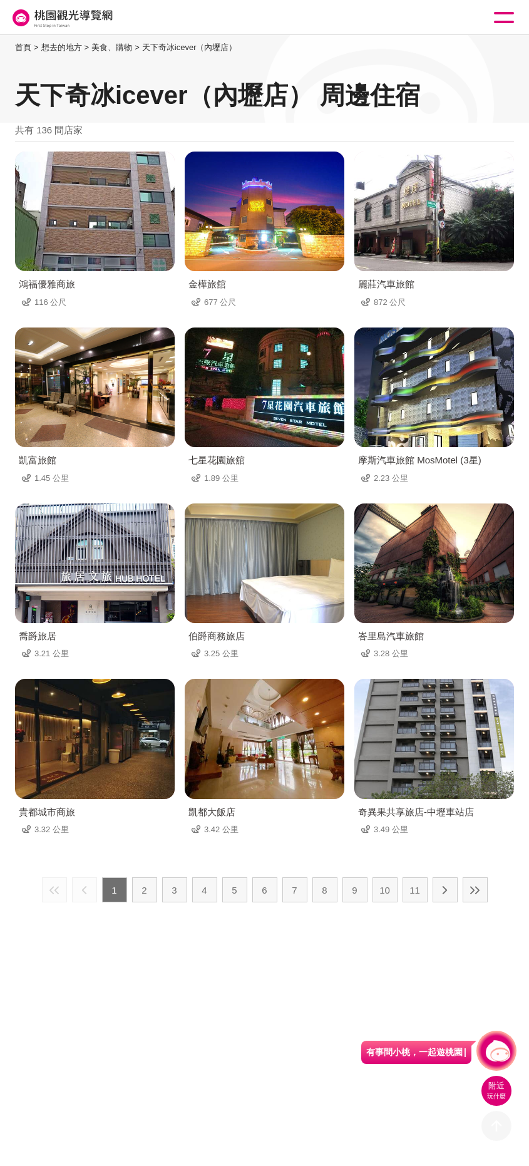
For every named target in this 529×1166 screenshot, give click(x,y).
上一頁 (84, 889)
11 (414, 890)
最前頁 (54, 889)
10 (384, 890)
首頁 (23, 47)
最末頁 (475, 889)
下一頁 (445, 889)
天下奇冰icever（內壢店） (189, 47)
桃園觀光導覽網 (61, 18)
